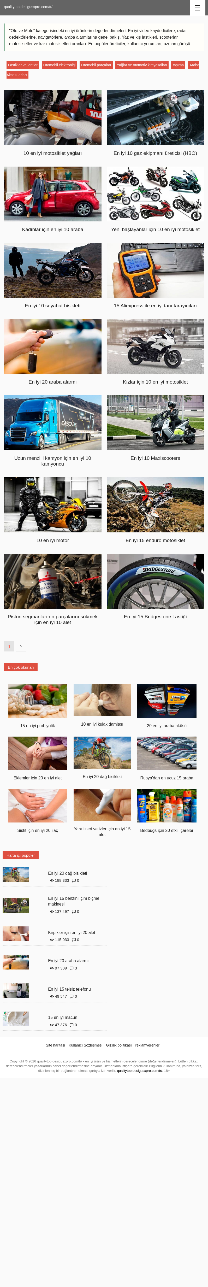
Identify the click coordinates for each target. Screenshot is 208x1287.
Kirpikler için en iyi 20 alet (71, 932)
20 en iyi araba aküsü (167, 726)
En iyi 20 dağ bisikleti (102, 776)
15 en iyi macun (62, 1017)
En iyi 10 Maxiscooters (155, 458)
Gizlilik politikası (119, 1045)
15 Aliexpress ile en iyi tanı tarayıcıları (155, 305)
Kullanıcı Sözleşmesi (85, 1045)
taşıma (178, 65)
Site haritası (55, 1045)
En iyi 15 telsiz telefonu (69, 989)
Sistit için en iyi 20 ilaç (37, 830)
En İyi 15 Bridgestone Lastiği (155, 616)
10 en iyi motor (52, 540)
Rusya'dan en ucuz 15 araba (166, 778)
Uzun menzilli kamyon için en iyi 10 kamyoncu (52, 461)
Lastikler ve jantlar (23, 65)
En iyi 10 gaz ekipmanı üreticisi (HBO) (155, 153)
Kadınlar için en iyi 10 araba (52, 229)
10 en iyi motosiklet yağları (52, 153)
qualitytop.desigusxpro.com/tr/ (28, 7)
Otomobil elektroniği (59, 65)
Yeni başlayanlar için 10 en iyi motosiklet (155, 229)
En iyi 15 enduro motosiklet (155, 540)
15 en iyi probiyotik (37, 726)
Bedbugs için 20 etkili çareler (166, 830)
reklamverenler (147, 1045)
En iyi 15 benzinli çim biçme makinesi (73, 901)
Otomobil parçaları (96, 65)
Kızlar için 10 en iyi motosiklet (155, 382)
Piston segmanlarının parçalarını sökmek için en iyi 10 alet (53, 619)
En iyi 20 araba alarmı (52, 382)
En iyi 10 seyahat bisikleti (52, 305)
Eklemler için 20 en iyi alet (38, 778)
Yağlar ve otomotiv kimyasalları (142, 65)
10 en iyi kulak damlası (102, 724)
